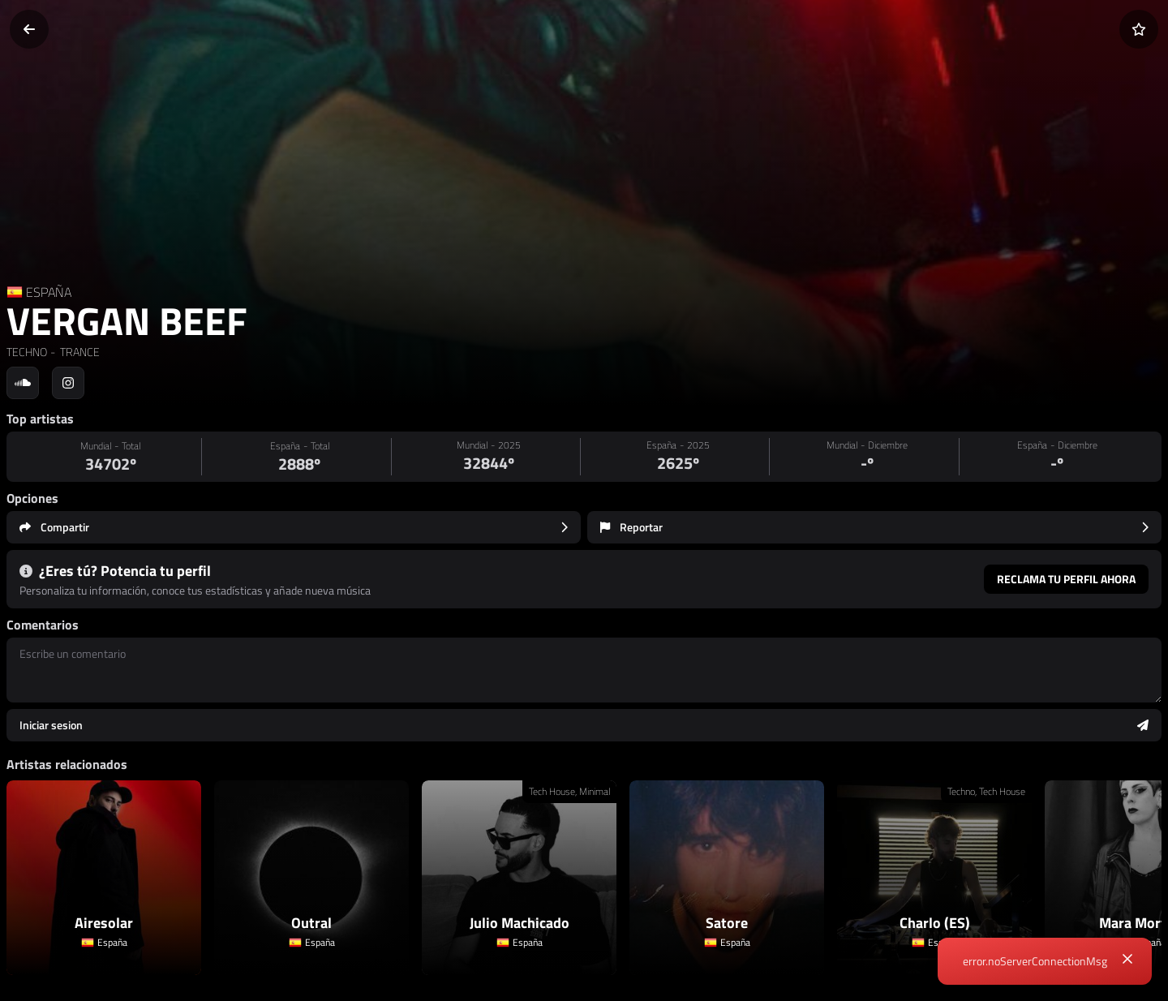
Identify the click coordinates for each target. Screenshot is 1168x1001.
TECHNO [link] (26, 351)
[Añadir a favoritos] (1138, 29)
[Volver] (29, 29)
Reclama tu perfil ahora (1066, 578)
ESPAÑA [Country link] (48, 292)
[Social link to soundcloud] (22, 383)
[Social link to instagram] (68, 383)
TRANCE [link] (79, 351)
